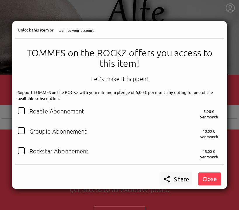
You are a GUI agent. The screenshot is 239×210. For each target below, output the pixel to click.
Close (209, 178)
